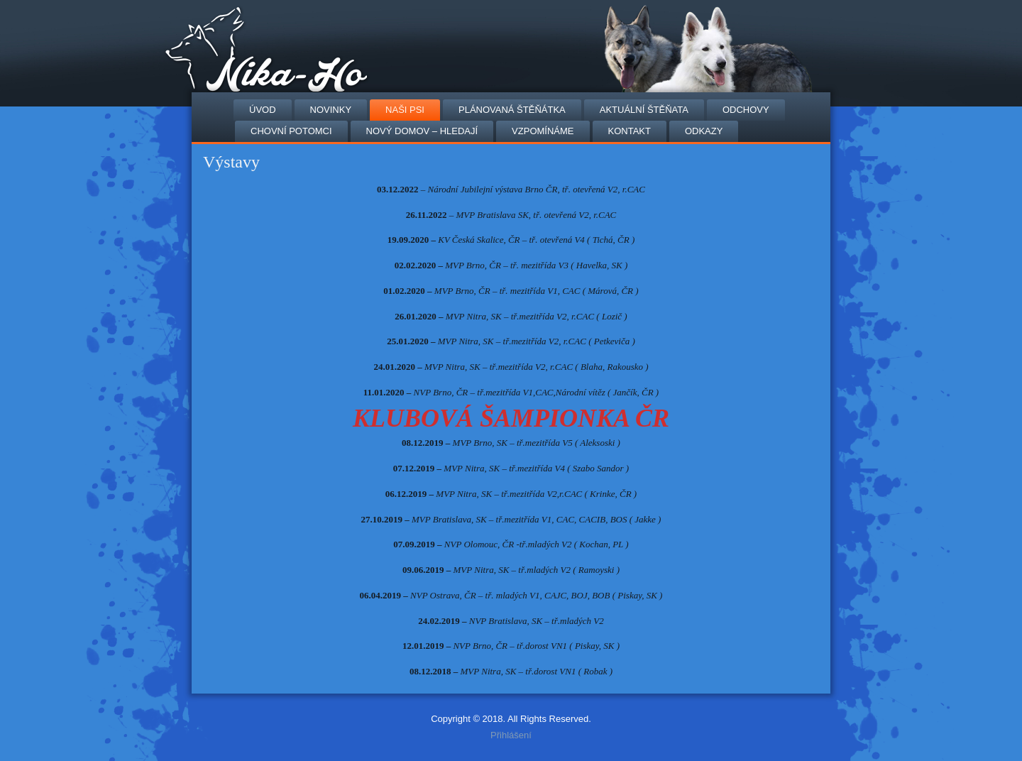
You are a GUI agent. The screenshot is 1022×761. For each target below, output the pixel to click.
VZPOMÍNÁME (542, 131)
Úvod (262, 109)
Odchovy (745, 109)
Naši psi (404, 109)
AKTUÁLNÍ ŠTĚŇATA (644, 109)
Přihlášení (511, 735)
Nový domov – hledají (422, 131)
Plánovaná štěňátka (512, 109)
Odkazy (703, 131)
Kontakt (629, 131)
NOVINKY (331, 109)
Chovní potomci (291, 131)
